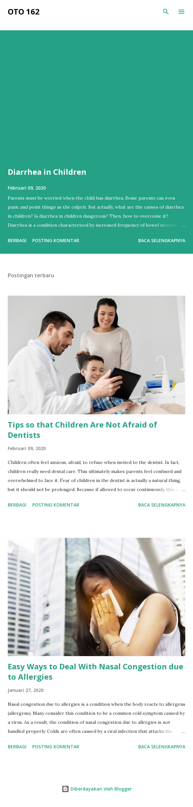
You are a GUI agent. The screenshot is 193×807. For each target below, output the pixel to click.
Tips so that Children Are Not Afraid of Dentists (82, 429)
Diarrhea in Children (47, 171)
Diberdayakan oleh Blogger (97, 789)
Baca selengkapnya (161, 240)
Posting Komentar (55, 240)
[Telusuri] (166, 11)
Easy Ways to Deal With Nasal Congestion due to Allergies (95, 671)
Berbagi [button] (17, 240)
